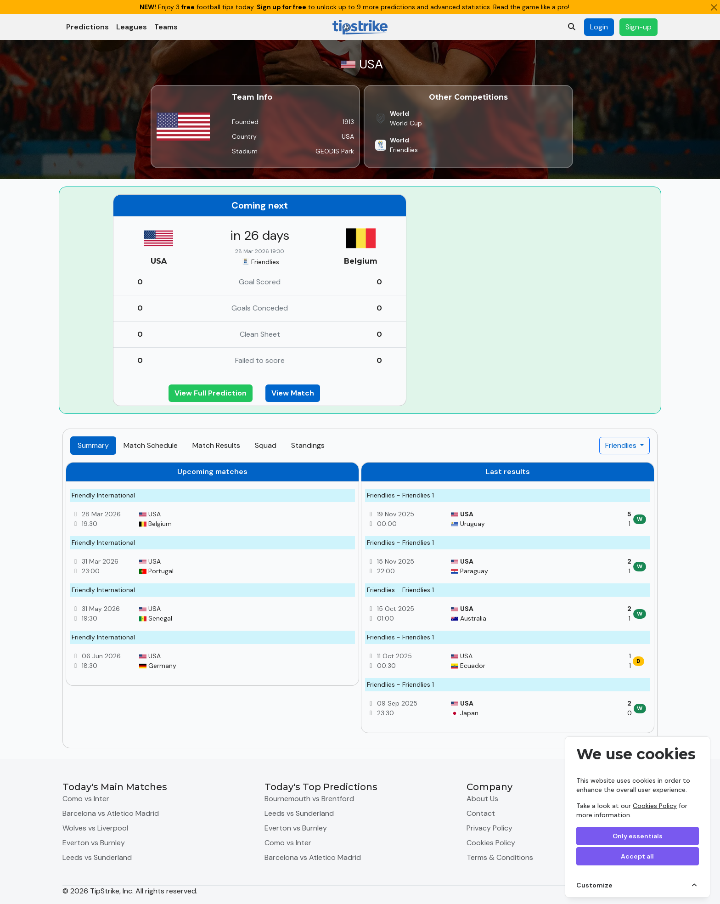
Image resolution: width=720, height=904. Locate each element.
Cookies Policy (655, 806)
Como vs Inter (85, 798)
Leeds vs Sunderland (97, 857)
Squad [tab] (265, 445)
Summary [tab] (93, 445)
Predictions (87, 27)
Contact (481, 813)
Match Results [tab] (216, 445)
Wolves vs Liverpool (95, 828)
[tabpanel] (360, 601)
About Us (482, 798)
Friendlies (621, 445)
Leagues (131, 27)
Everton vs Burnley (93, 843)
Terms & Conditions (500, 857)
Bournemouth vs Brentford (309, 798)
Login (599, 27)
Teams (166, 27)
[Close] (714, 7)
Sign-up (638, 27)
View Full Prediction (210, 393)
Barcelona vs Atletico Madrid (110, 813)
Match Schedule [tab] (151, 445)
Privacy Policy (489, 828)
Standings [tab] (308, 445)
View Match (292, 393)
